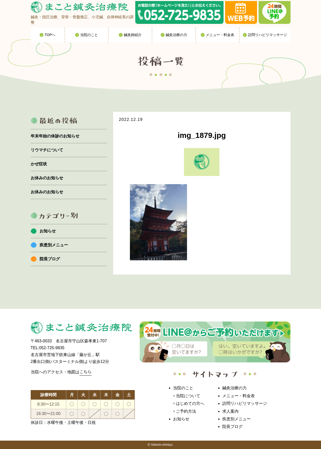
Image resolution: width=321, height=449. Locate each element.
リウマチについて (47, 150)
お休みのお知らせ (47, 178)
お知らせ (48, 231)
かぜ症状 (39, 164)
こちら (85, 372)
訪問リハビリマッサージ (244, 403)
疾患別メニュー (54, 245)
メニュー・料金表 (238, 396)
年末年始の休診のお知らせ (55, 136)
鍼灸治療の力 (234, 388)
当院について (188, 396)
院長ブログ (50, 259)
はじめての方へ (190, 403)
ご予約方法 (186, 411)
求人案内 (230, 411)
